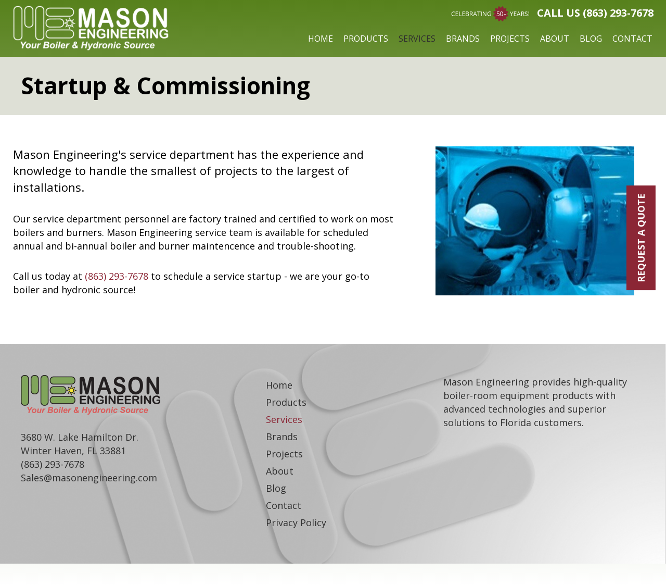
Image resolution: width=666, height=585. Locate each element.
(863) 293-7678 (116, 276)
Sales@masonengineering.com (89, 477)
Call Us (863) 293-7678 (595, 13)
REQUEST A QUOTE (641, 237)
